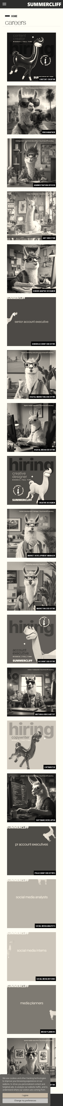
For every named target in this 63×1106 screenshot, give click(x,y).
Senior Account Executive (43, 344)
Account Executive (46, 662)
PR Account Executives (45, 873)
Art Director (49, 238)
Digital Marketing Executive (42, 397)
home (14, 16)
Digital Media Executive (44, 450)
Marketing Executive (45, 609)
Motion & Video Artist (45, 714)
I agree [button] (25, 1095)
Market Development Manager (41, 556)
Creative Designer (47, 503)
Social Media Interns (45, 979)
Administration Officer (44, 185)
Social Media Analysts (45, 926)
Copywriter (49, 767)
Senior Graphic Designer (44, 291)
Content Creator (47, 79)
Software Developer (45, 820)
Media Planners (48, 1032)
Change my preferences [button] (25, 1100)
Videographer (48, 132)
